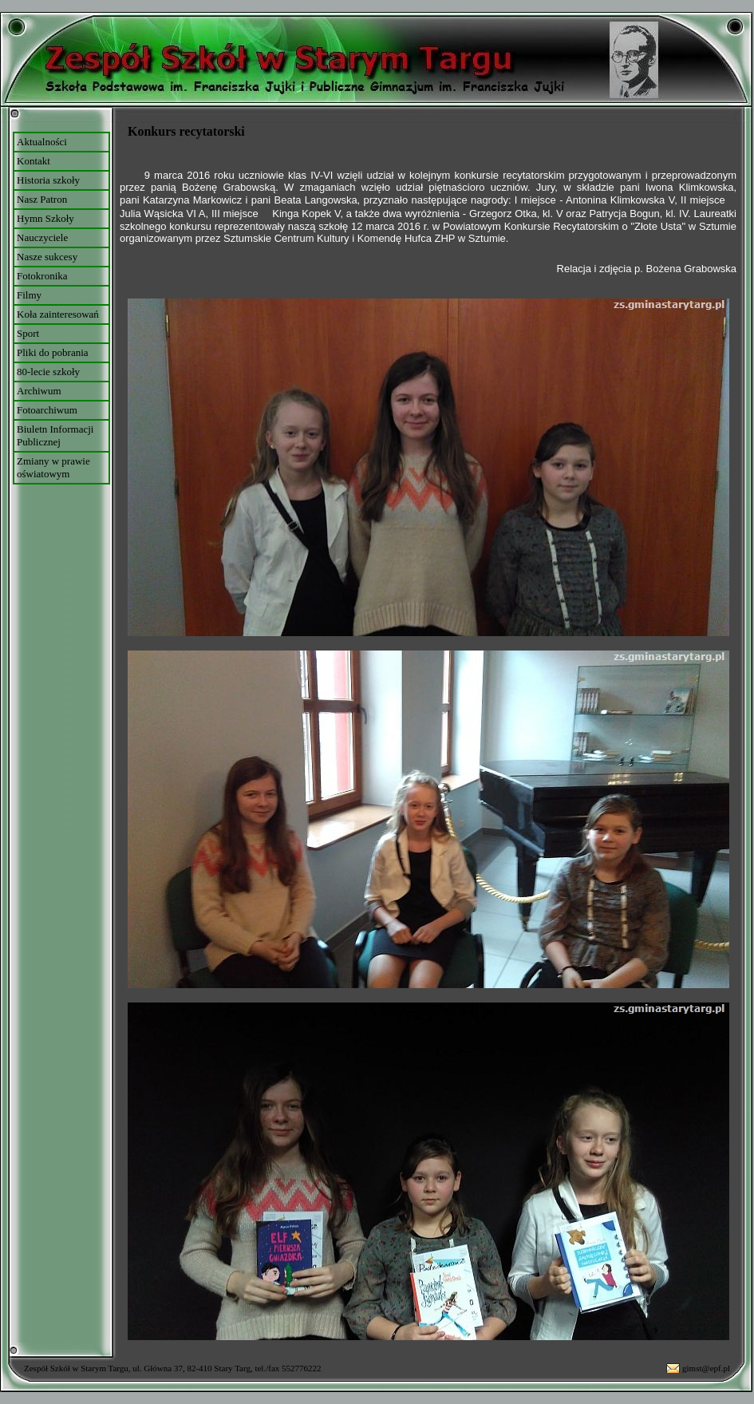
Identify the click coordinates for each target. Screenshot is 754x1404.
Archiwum (39, 391)
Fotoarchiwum (47, 410)
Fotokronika (42, 276)
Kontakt (33, 161)
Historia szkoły (48, 180)
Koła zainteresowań (58, 314)
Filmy (29, 295)
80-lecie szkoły (48, 372)
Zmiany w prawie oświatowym (53, 467)
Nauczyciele (42, 237)
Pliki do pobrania (53, 352)
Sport (28, 333)
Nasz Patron (42, 199)
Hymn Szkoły (45, 218)
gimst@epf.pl (706, 1368)
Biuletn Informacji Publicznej (55, 435)
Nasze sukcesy (47, 257)
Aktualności (42, 142)
